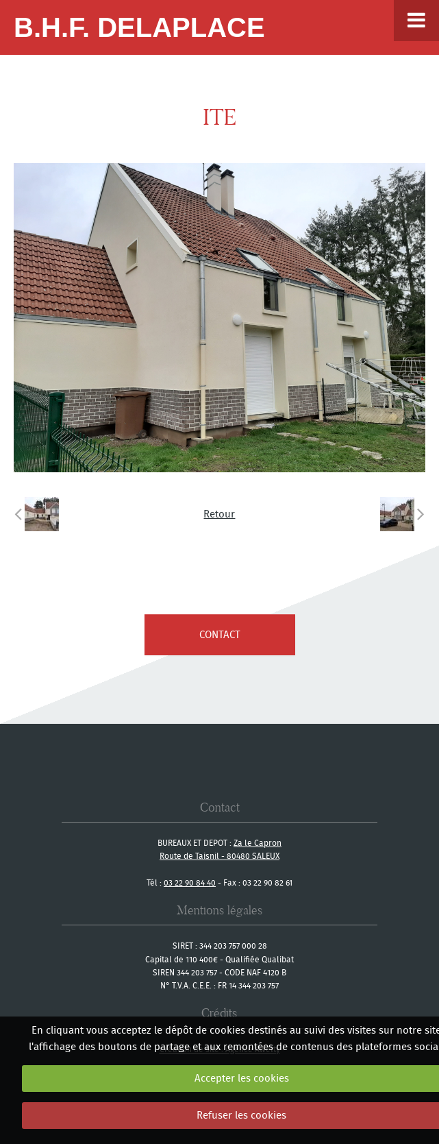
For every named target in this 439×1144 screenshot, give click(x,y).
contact (219, 634)
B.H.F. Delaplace (139, 27)
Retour (219, 514)
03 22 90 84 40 (190, 882)
